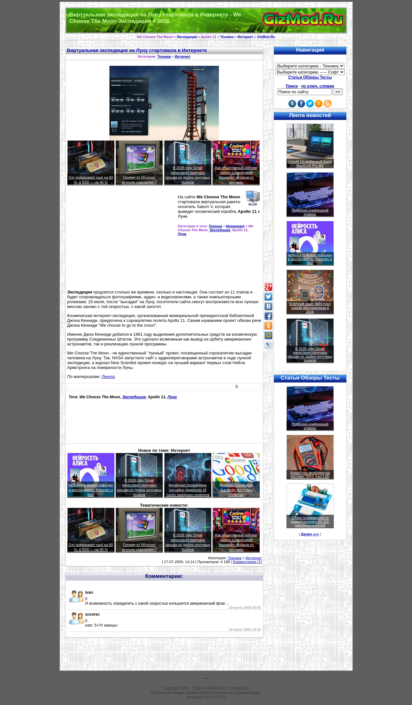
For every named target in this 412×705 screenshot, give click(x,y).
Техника (227, 37)
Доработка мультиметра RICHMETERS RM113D (310, 475)
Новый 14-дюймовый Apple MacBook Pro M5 (310, 163)
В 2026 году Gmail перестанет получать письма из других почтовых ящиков (310, 354)
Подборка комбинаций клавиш (310, 212)
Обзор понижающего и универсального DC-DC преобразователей (310, 521)
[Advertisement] (121, 240)
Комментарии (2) (247, 562)
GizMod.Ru (266, 37)
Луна (182, 234)
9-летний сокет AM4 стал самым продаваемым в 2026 (310, 307)
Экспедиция (187, 37)
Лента (108, 376)
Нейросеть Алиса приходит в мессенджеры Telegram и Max (90, 490)
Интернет (245, 37)
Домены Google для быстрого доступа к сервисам (236, 490)
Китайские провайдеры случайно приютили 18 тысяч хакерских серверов (188, 490)
